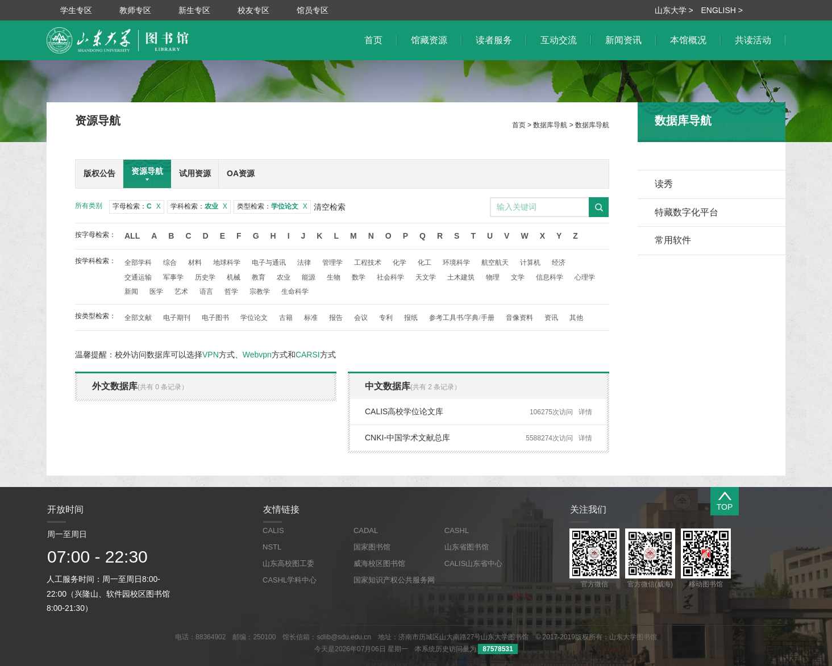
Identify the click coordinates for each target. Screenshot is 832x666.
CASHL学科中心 (290, 580)
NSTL (272, 547)
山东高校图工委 (288, 563)
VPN (210, 354)
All (132, 235)
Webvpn (257, 354)
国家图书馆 (371, 547)
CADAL (365, 530)
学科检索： (198, 206)
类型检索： (272, 206)
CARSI (308, 354)
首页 (519, 125)
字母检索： (137, 206)
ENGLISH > (722, 10)
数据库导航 (550, 125)
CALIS (273, 530)
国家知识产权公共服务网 (394, 580)
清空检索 (330, 206)
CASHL (456, 530)
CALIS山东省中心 (473, 563)
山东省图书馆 (466, 547)
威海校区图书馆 (379, 563)
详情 (585, 412)
